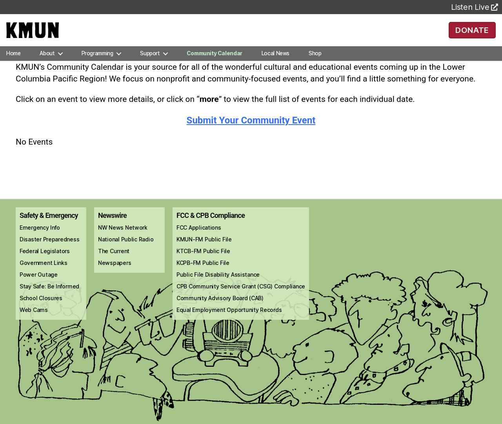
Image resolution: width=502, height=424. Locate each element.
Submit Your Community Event (251, 131)
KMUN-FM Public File (204, 250)
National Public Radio (125, 250)
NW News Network (122, 239)
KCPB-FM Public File (202, 274)
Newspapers (114, 274)
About (47, 64)
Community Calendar (214, 64)
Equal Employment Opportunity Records (229, 321)
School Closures (41, 309)
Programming (97, 64)
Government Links (43, 274)
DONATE (472, 35)
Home (13, 64)
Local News (275, 64)
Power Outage (39, 286)
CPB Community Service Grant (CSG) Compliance (240, 297)
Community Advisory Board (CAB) (220, 309)
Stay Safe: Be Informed (49, 297)
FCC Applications (198, 239)
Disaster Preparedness (49, 250)
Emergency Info (40, 239)
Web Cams (34, 321)
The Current (113, 262)
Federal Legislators (45, 262)
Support (149, 64)
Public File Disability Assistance (218, 286)
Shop (315, 64)
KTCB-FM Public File (203, 262)
